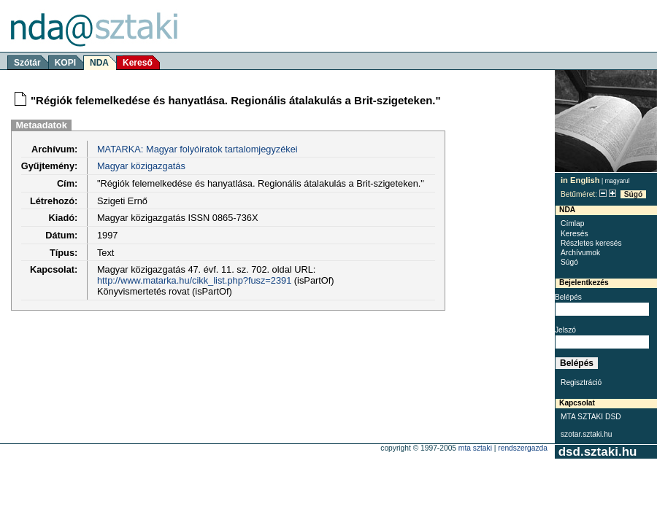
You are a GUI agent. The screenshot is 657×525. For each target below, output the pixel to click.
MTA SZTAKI (475, 448)
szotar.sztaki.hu (586, 434)
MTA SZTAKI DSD (591, 417)
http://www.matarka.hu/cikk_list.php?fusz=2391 (194, 280)
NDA (99, 63)
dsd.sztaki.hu (597, 452)
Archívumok (580, 253)
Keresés (574, 234)
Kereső (138, 63)
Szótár (27, 63)
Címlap (572, 223)
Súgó (633, 194)
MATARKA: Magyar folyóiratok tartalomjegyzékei (197, 149)
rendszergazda (523, 448)
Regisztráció (581, 382)
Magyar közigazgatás (141, 165)
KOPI (65, 63)
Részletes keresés (591, 243)
